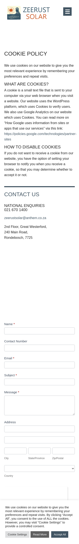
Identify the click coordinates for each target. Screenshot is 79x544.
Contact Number (15, 341)
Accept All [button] (60, 534)
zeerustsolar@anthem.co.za (25, 218)
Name (9, 324)
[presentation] (36, 495)
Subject (10, 375)
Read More (40, 534)
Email (9, 358)
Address (10, 422)
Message (11, 392)
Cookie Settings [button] (17, 534)
